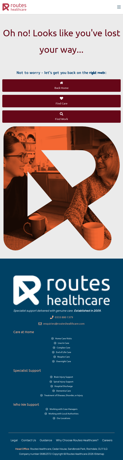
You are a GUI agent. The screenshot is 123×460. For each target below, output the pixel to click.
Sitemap (99, 454)
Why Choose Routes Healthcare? (77, 440)
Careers (107, 440)
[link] (61, 128)
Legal (14, 440)
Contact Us (28, 440)
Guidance (46, 440)
